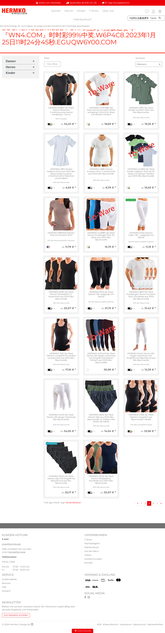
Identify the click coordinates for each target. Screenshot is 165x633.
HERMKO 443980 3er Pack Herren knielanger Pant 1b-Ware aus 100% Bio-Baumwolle (101, 236)
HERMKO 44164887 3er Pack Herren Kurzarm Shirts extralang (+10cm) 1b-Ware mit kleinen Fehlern (101, 111)
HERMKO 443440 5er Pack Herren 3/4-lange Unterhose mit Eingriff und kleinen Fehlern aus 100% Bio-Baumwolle (101, 358)
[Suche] (159, 18)
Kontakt (88, 563)
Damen (56, 10)
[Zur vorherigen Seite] (141, 503)
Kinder (81, 10)
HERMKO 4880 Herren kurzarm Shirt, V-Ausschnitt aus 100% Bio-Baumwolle (101, 171)
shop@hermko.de (11, 544)
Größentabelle (9, 579)
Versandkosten (73, 502)
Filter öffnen (52, 64)
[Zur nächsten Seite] (157, 503)
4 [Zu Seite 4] (153, 503)
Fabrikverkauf (82, 19)
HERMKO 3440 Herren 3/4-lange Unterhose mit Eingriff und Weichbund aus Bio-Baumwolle (141, 356)
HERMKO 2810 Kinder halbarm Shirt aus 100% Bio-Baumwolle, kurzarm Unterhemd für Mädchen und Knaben (61, 173)
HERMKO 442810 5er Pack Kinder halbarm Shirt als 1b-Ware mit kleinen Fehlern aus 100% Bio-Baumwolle (141, 172)
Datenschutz (139, 624)
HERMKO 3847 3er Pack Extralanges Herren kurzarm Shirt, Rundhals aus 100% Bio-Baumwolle (141, 295)
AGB (99, 624)
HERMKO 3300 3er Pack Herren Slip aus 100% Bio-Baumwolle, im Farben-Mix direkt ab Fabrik (101, 418)
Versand (6, 591)
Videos (87, 555)
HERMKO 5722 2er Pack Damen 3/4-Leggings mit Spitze (101, 294)
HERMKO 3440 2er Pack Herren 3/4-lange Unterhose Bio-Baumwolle (61, 417)
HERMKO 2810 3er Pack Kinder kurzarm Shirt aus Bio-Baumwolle (141, 110)
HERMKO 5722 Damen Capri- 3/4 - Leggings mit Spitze (141, 235)
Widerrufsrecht (110, 624)
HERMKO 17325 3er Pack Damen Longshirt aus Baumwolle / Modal (141, 417)
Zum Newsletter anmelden (16, 615)
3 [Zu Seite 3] (149, 503)
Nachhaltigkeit (92, 543)
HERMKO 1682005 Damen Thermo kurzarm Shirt (61, 234)
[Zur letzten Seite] (161, 503)
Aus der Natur (91, 551)
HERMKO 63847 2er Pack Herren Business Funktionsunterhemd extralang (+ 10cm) (61, 111)
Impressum (126, 624)
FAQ (4, 587)
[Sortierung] (149, 64)
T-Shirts (94, 10)
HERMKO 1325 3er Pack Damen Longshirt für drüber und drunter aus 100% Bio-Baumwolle (61, 356)
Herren (68, 10)
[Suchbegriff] (146, 18)
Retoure (6, 583)
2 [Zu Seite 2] (145, 503)
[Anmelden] (153, 11)
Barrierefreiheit (155, 624)
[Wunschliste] (147, 11)
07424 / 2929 (8, 562)
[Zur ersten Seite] (137, 503)
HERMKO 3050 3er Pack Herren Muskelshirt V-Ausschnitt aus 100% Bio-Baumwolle (61, 295)
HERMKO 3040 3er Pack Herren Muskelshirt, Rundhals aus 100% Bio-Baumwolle (101, 479)
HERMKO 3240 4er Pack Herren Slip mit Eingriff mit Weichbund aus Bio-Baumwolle (61, 479)
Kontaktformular (17, 552)
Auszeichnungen (93, 559)
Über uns (108, 10)
